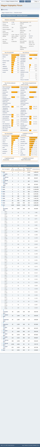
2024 (4, 189)
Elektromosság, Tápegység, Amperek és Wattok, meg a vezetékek (6, 109)
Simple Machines (11, 445)
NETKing (22, 139)
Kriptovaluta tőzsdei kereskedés (5, 93)
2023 (4, 191)
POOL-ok (22, 68)
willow (4, 64)
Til (3, 58)
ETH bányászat (6, 120)
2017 (4, 205)
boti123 (4, 153)
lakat (4, 147)
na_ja (21, 147)
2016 (4, 350)
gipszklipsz (22, 154)
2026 (4, 172)
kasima (4, 62)
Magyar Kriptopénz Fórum (11, 5)
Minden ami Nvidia (7, 114)
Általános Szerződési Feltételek (30, 445)
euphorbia (22, 149)
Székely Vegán (6, 60)
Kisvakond (22, 137)
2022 (4, 193)
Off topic (22, 76)
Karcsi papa (5, 55)
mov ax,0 (22, 145)
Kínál (4, 121)
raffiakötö (5, 66)
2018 (4, 202)
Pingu (21, 153)
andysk (4, 72)
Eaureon (31, 36)
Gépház (22, 74)
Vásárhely (22, 66)
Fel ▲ (38, 445)
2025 (4, 187)
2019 (4, 200)
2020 (4, 198)
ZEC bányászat (6, 123)
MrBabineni (5, 143)
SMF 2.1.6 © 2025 (4, 445)
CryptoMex (5, 138)
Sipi (21, 151)
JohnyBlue (22, 141)
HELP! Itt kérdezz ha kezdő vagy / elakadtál (7, 89)
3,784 (13, 22)
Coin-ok (22, 64)
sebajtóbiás (5, 68)
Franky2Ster (5, 70)
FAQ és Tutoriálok (24, 79)
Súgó (23, 445)
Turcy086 (5, 149)
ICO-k (21, 77)
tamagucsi (5, 151)
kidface (4, 56)
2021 (4, 196)
